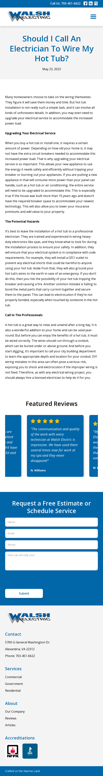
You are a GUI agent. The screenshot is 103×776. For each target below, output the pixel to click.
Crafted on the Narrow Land (22, 771)
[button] (93, 16)
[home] (27, 16)
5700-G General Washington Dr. (27, 642)
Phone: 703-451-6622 (20, 656)
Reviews (10, 718)
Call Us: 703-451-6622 (65, 3)
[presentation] (34, 580)
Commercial (13, 677)
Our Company (15, 711)
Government (14, 684)
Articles (10, 725)
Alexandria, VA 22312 (20, 649)
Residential (13, 690)
